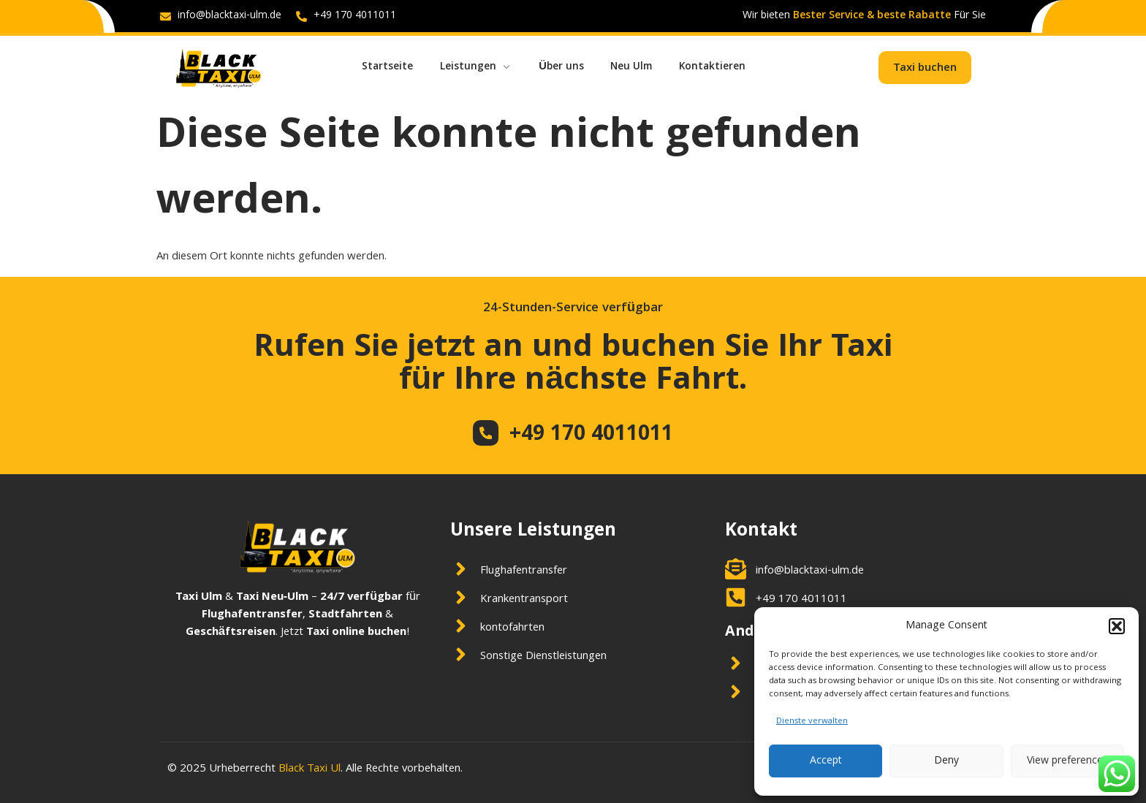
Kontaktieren (728, 67)
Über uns (569, 67)
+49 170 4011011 (593, 435)
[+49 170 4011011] (486, 432)
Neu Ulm (643, 67)
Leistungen (480, 67)
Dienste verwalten (812, 721)
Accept (826, 761)
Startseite (389, 67)
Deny (946, 761)
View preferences (1067, 761)
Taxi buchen (925, 68)
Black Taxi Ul (309, 769)
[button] (1116, 626)
